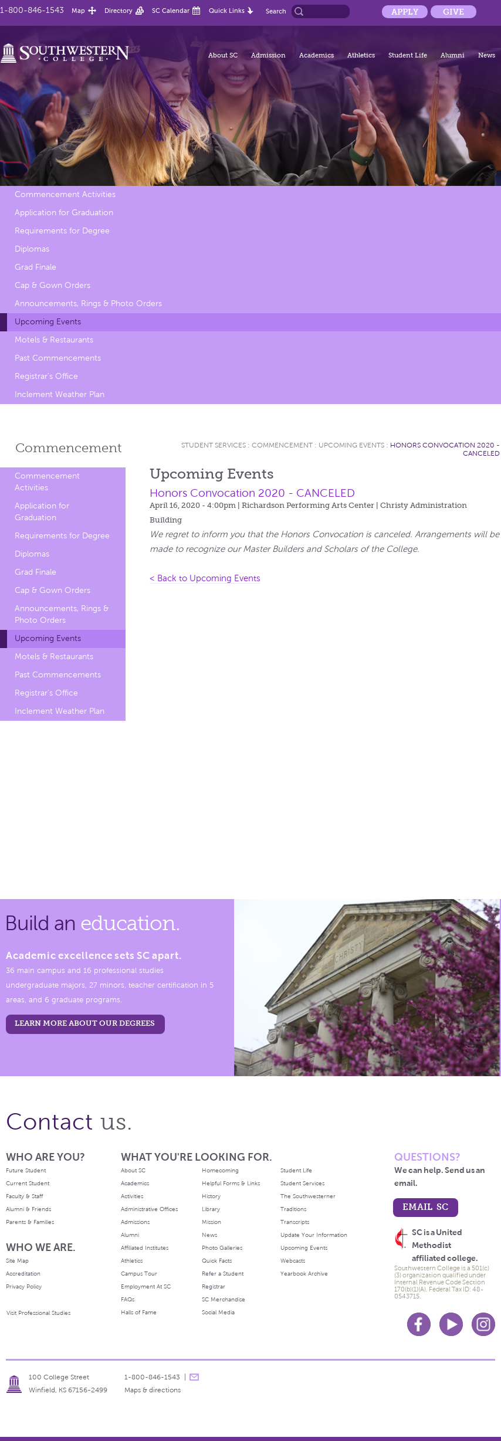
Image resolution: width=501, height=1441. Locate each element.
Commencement (68, 447)
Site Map (17, 1260)
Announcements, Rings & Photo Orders (88, 303)
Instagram (483, 1324)
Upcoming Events (48, 321)
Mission (211, 1222)
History (211, 1196)
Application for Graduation (64, 212)
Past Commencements (58, 358)
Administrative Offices (149, 1209)
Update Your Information (313, 1235)
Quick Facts (217, 1260)
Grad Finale (35, 267)
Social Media (218, 1312)
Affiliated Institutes (144, 1248)
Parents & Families (30, 1222)
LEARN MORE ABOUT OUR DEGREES (85, 1023)
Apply (404, 11)
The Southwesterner (308, 1196)
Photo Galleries (222, 1248)
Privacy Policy (24, 1286)
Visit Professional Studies (38, 1313)
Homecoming (220, 1170)
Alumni (453, 55)
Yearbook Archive (304, 1273)
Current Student (27, 1183)
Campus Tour (139, 1273)
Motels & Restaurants (54, 339)
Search (276, 11)
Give (453, 11)
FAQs (127, 1299)
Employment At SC (146, 1286)
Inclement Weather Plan (59, 394)
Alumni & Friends (28, 1209)
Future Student (26, 1170)
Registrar (213, 1286)
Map (78, 10)
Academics (316, 55)
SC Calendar (170, 10)
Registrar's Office (46, 376)
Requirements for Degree (62, 230)
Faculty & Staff (24, 1196)
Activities (132, 1196)
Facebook (419, 1324)
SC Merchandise (223, 1299)
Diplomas (32, 249)
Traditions (293, 1209)
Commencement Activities (65, 194)
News (486, 55)
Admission (268, 55)
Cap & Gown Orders (52, 285)
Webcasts (292, 1260)
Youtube (451, 1324)
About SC (223, 55)
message (194, 1377)
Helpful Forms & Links (231, 1183)
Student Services (213, 445)
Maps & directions (152, 1390)
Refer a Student (222, 1273)
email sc (425, 1207)
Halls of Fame (139, 1312)
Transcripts (294, 1222)
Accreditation (23, 1273)
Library (211, 1209)
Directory (118, 10)
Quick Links (227, 10)
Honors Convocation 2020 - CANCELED (252, 493)
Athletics (361, 55)
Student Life (407, 55)
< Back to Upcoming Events (205, 578)
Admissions (135, 1222)
